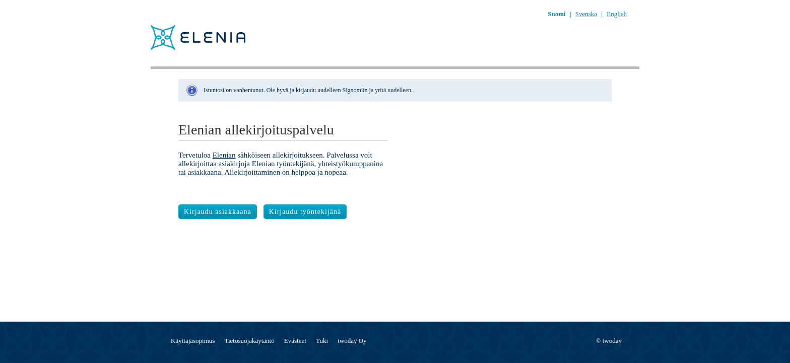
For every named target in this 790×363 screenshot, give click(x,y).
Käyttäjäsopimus (193, 340)
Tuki (322, 340)
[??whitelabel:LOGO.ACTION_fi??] (186, 48)
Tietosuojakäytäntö (250, 340)
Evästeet (295, 340)
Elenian (224, 155)
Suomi (556, 14)
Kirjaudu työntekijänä (305, 211)
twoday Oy (352, 340)
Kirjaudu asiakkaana (217, 211)
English (617, 14)
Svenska (586, 14)
